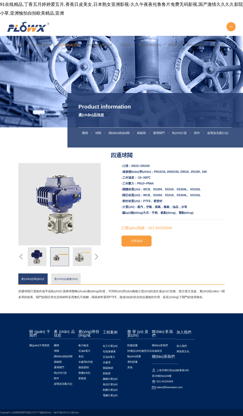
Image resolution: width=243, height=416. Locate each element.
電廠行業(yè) (110, 395)
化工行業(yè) (110, 345)
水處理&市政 (85, 361)
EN (231, 26)
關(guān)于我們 (41, 44)
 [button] (21, 257)
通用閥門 (159, 133)
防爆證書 (132, 345)
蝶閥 (85, 133)
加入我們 (219, 44)
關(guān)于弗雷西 (39, 345)
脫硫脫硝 (83, 367)
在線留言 (157, 350)
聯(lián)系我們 (196, 44)
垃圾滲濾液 (109, 351)
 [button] (96, 257)
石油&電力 (84, 350)
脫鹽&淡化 (84, 372)
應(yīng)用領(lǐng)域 (99, 44)
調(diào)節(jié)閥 (119, 133)
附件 (197, 133)
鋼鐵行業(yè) (110, 378)
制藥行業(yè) (110, 389)
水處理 (107, 362)
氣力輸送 (83, 345)
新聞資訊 (174, 44)
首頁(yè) (18, 44)
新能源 (82, 378)
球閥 (98, 133)
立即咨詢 (136, 240)
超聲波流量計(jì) (217, 133)
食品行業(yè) (110, 384)
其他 (129, 367)
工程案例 (125, 44)
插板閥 (141, 133)
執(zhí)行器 (179, 133)
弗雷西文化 (182, 351)
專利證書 (132, 361)
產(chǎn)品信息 (69, 44)
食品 (81, 356)
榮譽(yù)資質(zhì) (149, 44)
